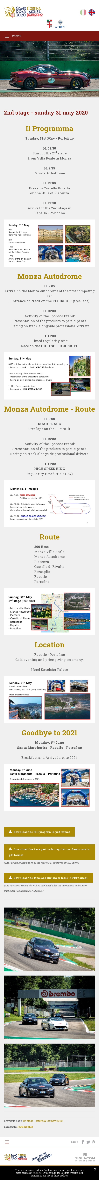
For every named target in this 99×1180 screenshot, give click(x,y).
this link (37, 1172)
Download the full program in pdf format (42, 832)
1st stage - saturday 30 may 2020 (43, 1121)
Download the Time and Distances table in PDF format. (51, 878)
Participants (25, 1126)
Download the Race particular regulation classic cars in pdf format (49, 852)
